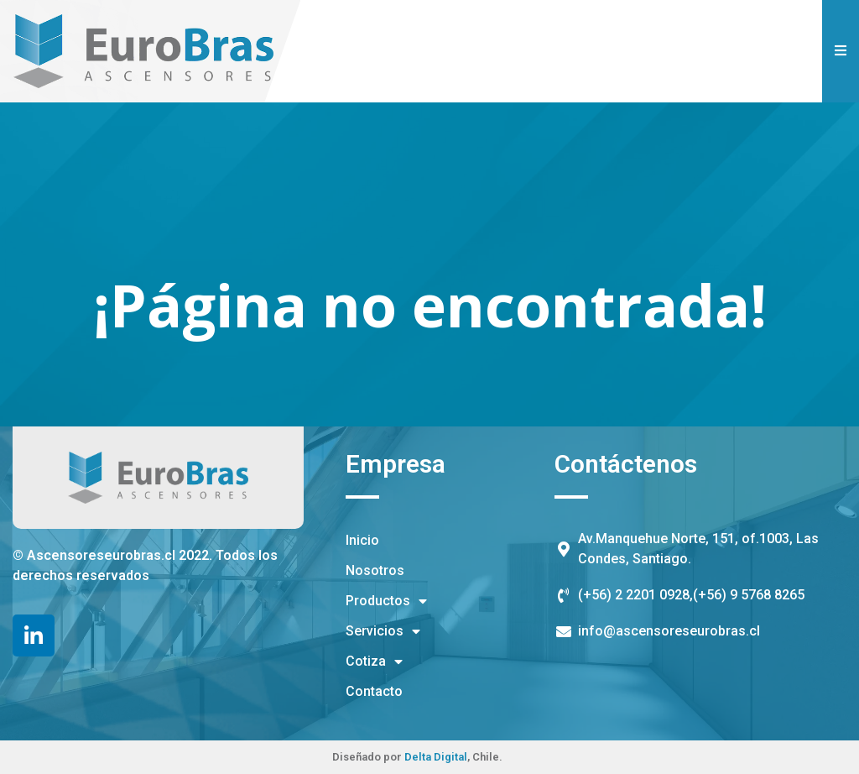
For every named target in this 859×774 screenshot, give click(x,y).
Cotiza (374, 661)
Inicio (362, 540)
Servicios (383, 631)
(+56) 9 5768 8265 (748, 595)
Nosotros (375, 570)
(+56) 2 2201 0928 (634, 595)
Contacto (374, 691)
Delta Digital (435, 756)
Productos (386, 601)
